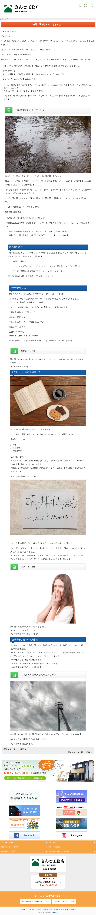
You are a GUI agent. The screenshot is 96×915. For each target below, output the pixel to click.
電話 (79, 5)
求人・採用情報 (54, 847)
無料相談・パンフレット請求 (59, 851)
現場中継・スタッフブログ (10, 847)
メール (85, 5)
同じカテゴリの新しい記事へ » (80, 752)
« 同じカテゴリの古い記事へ (14, 749)
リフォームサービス (8, 842)
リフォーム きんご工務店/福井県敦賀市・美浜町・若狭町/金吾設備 (44, 909)
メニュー (91, 5)
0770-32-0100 (48, 896)
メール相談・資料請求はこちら (36, 901)
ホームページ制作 (43, 912)
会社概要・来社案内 (8, 851)
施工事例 (52, 842)
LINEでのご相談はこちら (64, 901)
